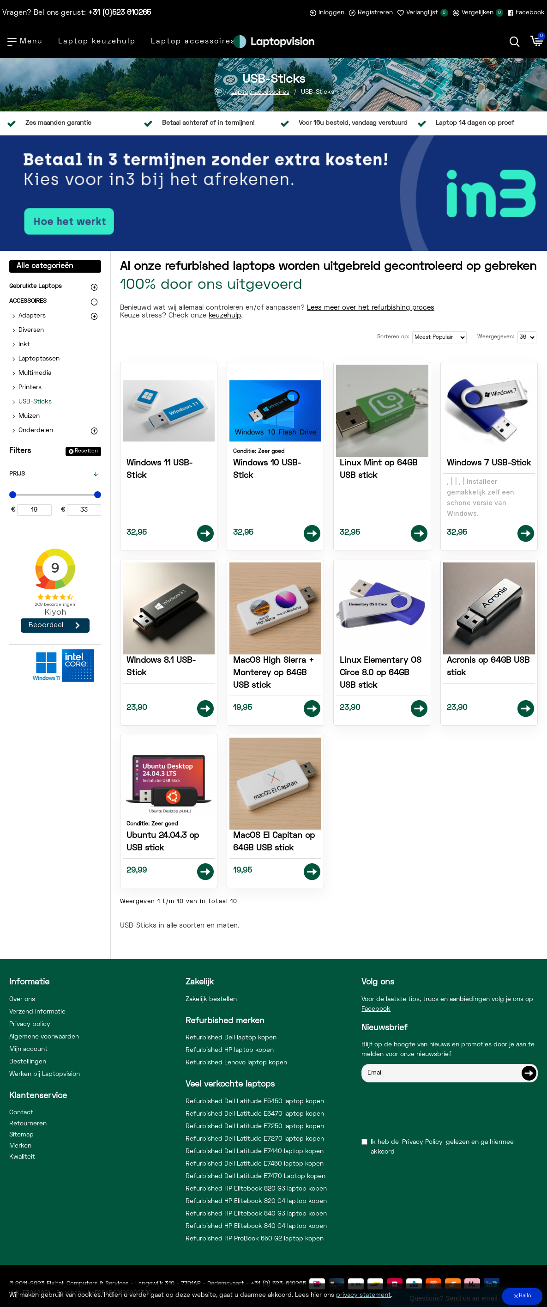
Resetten (86, 451)
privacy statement (363, 1295)
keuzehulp (225, 315)
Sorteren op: (393, 337)
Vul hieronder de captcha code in (411, 1090)
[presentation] (426, 1114)
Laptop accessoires (260, 92)
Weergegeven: (495, 337)
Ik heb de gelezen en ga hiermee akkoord (437, 1146)
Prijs (17, 474)
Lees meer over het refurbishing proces (370, 308)
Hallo (525, 1296)
